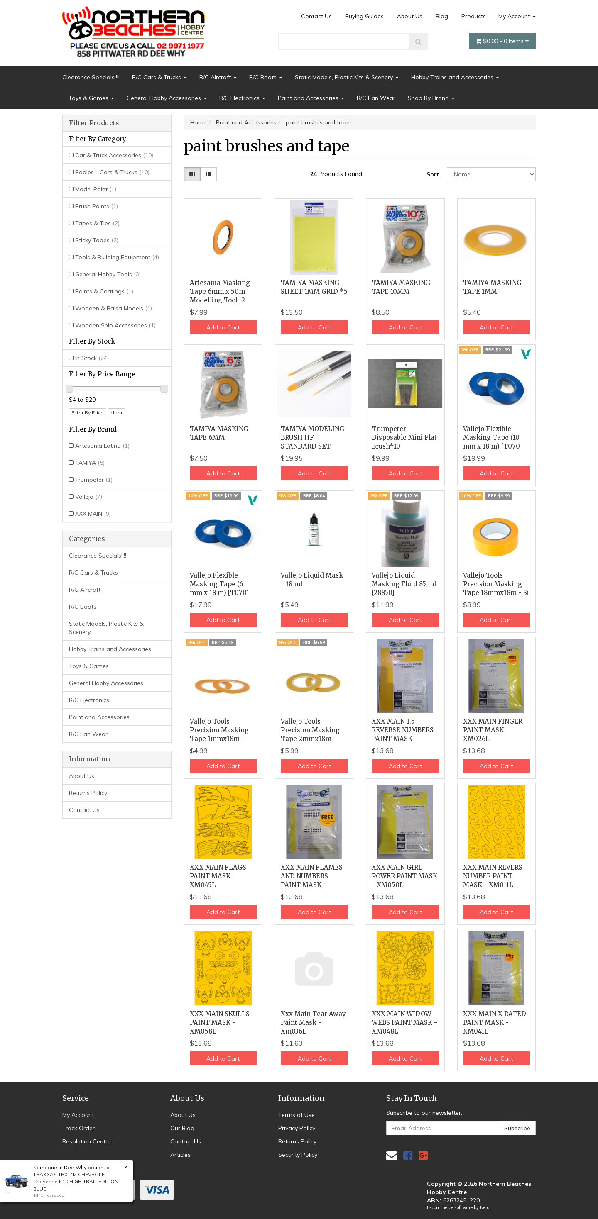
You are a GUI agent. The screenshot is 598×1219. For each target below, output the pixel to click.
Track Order (78, 1128)
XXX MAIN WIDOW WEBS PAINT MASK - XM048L (404, 1022)
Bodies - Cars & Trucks (112, 172)
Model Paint (95, 189)
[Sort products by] (491, 174)
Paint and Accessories (311, 98)
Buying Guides (364, 16)
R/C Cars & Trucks (159, 77)
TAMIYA (90, 462)
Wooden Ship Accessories (115, 325)
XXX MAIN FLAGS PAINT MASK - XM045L (218, 876)
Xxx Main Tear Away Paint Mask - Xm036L (313, 1022)
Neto (484, 1207)
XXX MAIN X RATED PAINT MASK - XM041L (494, 1022)
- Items (502, 41)
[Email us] (391, 1155)
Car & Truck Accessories (114, 155)
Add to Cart (223, 327)
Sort (432, 174)
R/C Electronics (242, 98)
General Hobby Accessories (167, 98)
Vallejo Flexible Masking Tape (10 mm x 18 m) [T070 (491, 437)
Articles (180, 1154)
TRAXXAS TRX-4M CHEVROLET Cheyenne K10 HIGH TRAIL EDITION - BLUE (77, 1181)
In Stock (92, 358)
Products (473, 16)
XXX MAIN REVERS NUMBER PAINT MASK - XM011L (492, 876)
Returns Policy (88, 793)
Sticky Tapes (96, 240)
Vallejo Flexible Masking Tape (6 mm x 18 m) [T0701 (219, 584)
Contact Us (316, 16)
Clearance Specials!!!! (91, 77)
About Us (409, 16)
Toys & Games (91, 98)
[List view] (208, 174)
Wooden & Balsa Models (113, 308)
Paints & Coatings (104, 291)
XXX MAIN (93, 513)
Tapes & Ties (97, 223)
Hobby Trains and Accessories (455, 77)
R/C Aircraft (218, 77)
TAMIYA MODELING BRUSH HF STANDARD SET (312, 437)
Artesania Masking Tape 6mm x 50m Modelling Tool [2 (220, 291)
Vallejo (88, 496)
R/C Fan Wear (376, 98)
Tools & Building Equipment (117, 257)
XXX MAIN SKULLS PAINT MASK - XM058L (220, 1022)
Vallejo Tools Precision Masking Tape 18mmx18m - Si (496, 584)
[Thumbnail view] (192, 174)
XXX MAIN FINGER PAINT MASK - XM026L (492, 730)
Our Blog (182, 1128)
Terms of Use (296, 1115)
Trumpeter (94, 479)
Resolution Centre (86, 1141)
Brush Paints (96, 206)
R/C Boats (265, 77)
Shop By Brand (431, 98)
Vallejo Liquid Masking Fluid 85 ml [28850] (404, 584)
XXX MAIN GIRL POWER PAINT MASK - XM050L (404, 876)
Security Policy (297, 1154)
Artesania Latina (102, 445)
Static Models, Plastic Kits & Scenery (347, 77)
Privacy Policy (296, 1128)
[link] (407, 1155)
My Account (517, 16)
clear (116, 413)
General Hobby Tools (108, 274)
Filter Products (94, 123)
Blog (442, 16)
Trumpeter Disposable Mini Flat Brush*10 (404, 437)
